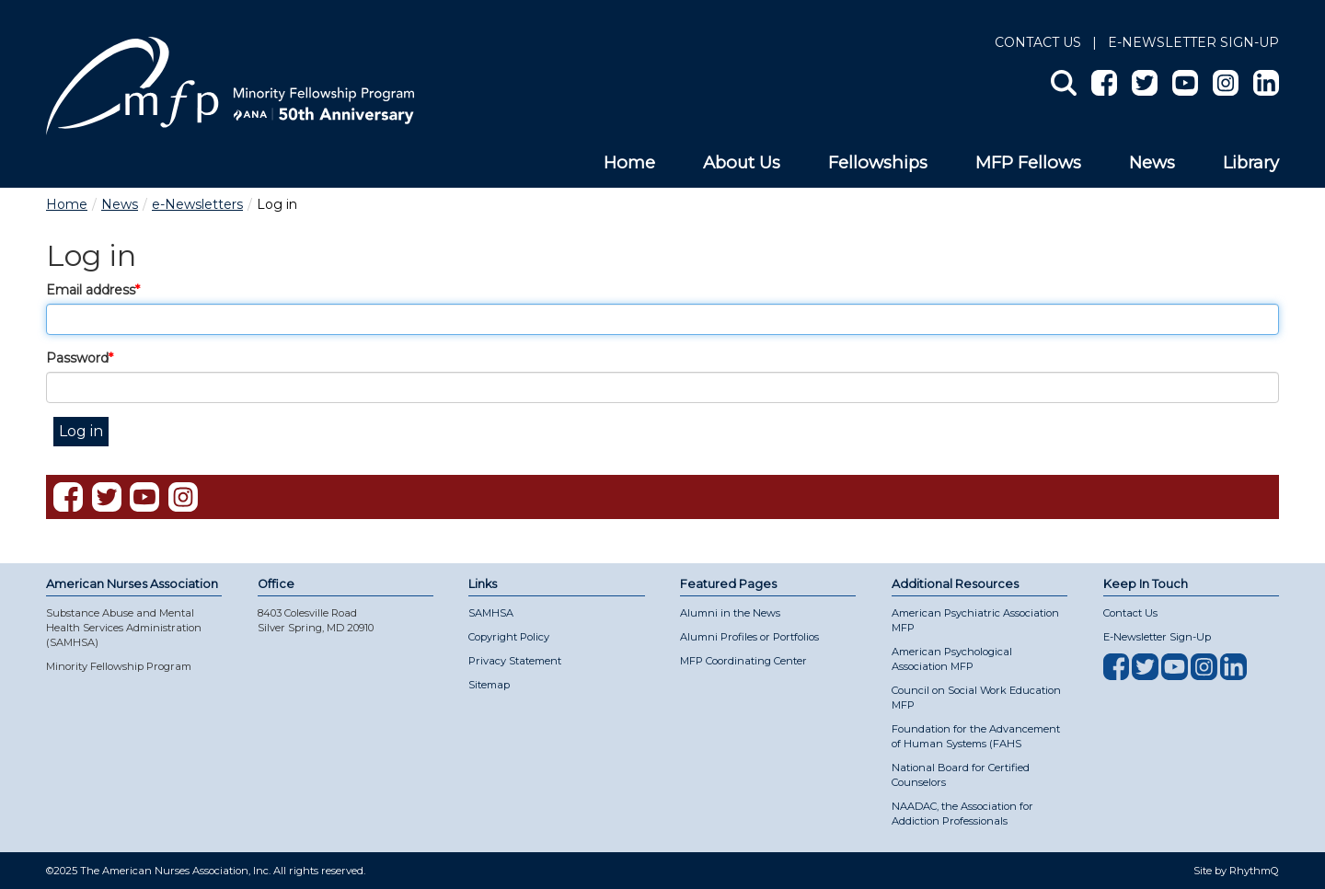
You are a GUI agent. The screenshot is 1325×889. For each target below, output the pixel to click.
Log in (81, 431)
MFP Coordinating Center (743, 660)
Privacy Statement (514, 660)
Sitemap (489, 684)
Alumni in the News (730, 612)
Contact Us (1038, 42)
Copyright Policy (508, 636)
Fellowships (878, 162)
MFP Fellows (1028, 162)
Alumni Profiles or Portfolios (749, 636)
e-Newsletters (197, 204)
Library (1251, 162)
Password (77, 358)
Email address (90, 290)
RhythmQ (1254, 870)
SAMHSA (490, 612)
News (1152, 162)
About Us (741, 162)
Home (629, 162)
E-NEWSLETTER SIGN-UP (1193, 42)
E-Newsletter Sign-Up (1157, 636)
